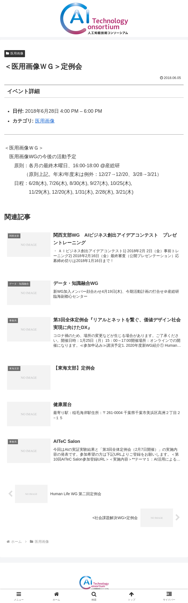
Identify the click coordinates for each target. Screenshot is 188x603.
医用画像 (14, 53)
